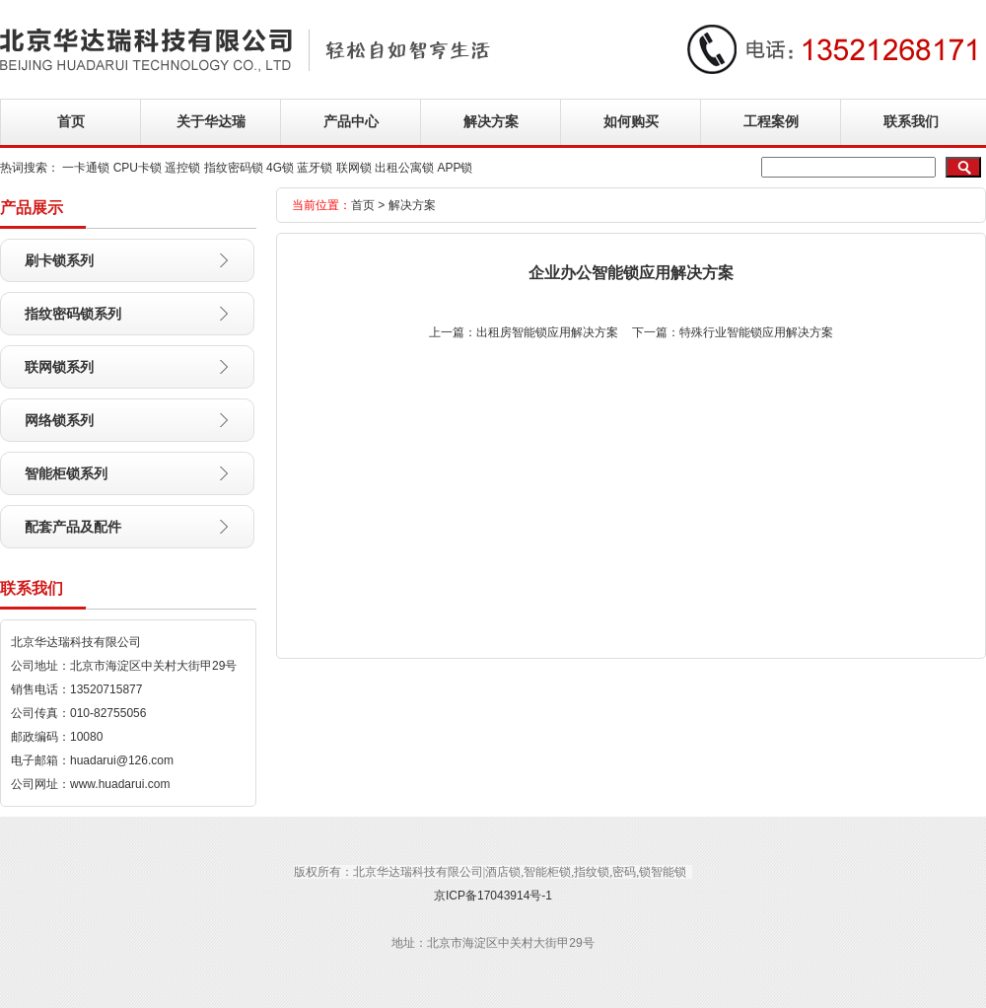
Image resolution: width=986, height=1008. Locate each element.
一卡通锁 (85, 168)
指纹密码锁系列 (73, 314)
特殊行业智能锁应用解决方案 (756, 332)
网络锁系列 (59, 420)
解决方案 (491, 121)
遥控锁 (182, 168)
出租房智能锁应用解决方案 (547, 332)
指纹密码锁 (233, 168)
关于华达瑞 (211, 121)
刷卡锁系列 (59, 260)
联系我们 (911, 121)
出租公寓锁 (404, 168)
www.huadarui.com (120, 784)
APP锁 (454, 168)
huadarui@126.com (122, 760)
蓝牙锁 (314, 168)
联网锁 (354, 168)
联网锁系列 (59, 367)
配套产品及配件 (73, 527)
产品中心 (351, 121)
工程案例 (771, 121)
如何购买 (631, 121)
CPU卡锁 (137, 168)
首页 (71, 121)
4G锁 (280, 168)
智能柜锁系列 (66, 473)
